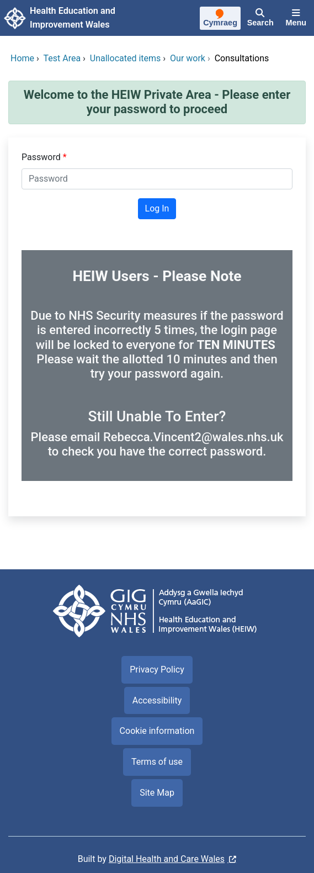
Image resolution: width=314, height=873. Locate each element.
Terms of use (157, 761)
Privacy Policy (157, 669)
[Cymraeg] (220, 19)
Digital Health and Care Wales (167, 859)
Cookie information (157, 731)
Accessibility (157, 700)
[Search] (260, 18)
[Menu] (296, 18)
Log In (157, 208)
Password (42, 157)
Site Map (157, 792)
